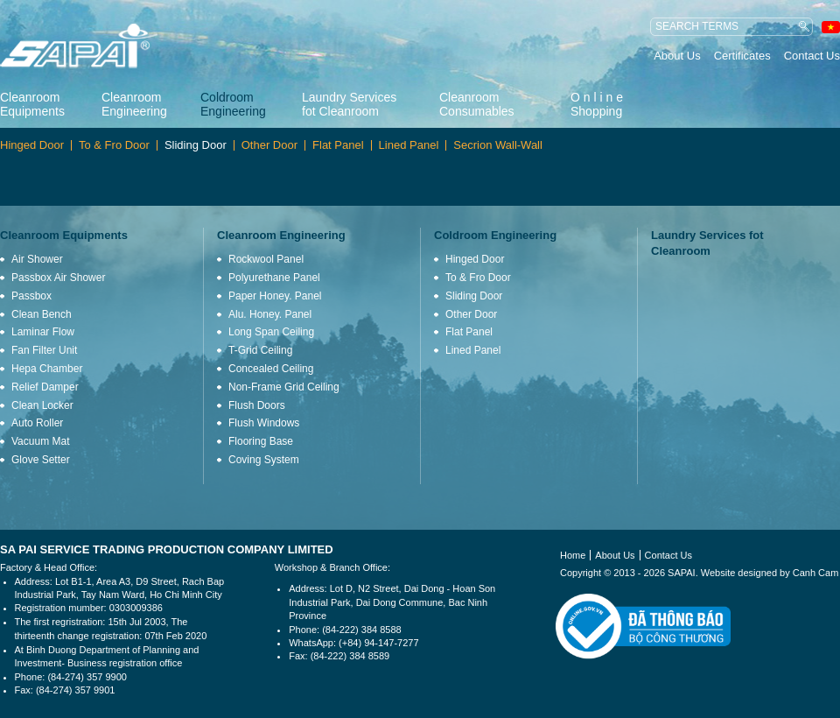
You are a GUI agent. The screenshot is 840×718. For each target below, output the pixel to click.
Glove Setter (40, 460)
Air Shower (37, 259)
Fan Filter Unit (44, 350)
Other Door (270, 145)
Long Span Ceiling (271, 332)
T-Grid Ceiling (260, 350)
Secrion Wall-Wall (497, 145)
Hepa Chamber (46, 369)
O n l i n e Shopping (596, 104)
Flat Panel (338, 145)
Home (572, 555)
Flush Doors (256, 405)
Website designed (739, 572)
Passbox (31, 296)
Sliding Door (195, 145)
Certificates (742, 55)
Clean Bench (41, 314)
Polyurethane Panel (274, 277)
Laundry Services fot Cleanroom (349, 104)
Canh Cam (816, 572)
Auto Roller (37, 423)
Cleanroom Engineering (134, 104)
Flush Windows (263, 423)
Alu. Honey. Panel (270, 314)
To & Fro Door (114, 145)
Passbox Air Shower (58, 277)
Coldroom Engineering (233, 104)
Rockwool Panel (266, 259)
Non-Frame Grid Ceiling (284, 387)
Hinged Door (32, 145)
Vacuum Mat (40, 441)
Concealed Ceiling (270, 369)
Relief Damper (45, 387)
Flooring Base (260, 441)
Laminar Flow (42, 332)
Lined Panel (409, 145)
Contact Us (812, 55)
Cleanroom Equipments (32, 104)
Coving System (263, 460)
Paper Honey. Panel (275, 296)
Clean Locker (42, 405)
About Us (677, 55)
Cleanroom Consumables (476, 104)
